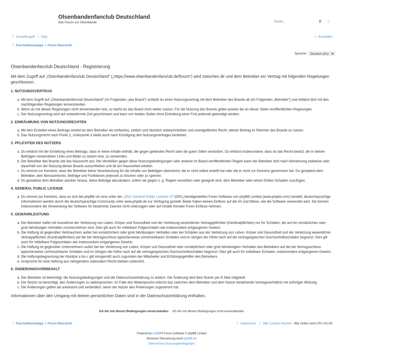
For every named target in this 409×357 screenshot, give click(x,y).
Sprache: (301, 53)
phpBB (157, 333)
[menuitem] (41, 36)
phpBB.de (190, 338)
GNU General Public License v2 (148, 197)
